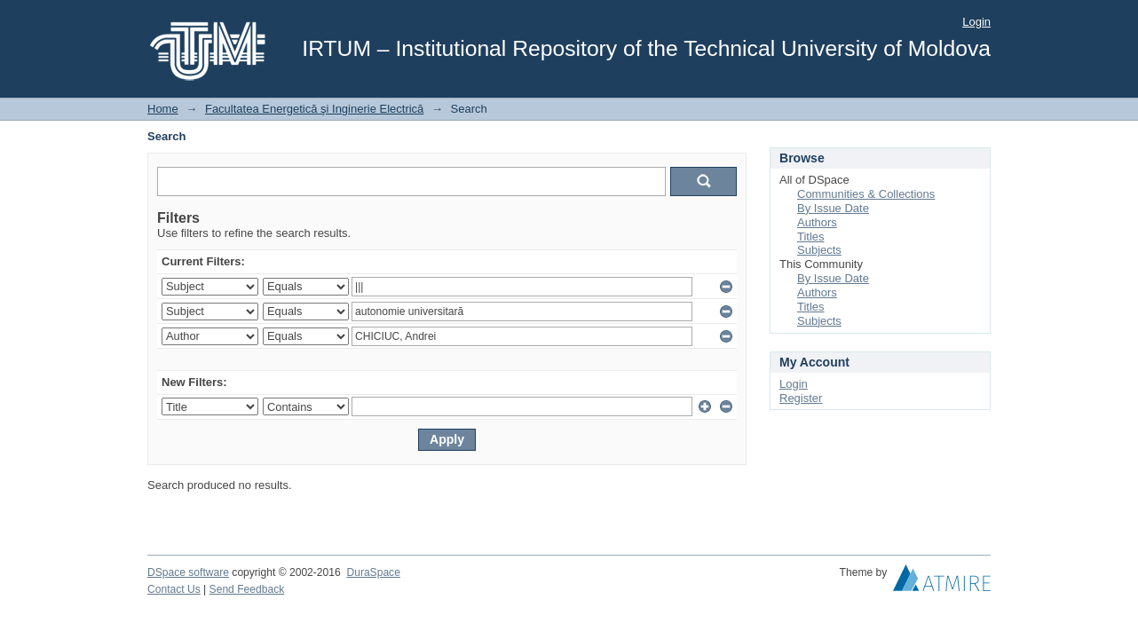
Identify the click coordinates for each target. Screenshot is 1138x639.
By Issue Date (833, 208)
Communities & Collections (866, 194)
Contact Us (174, 589)
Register (800, 398)
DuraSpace (372, 572)
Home (162, 108)
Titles (811, 236)
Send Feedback (247, 589)
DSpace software (188, 572)
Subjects (819, 249)
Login (976, 21)
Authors (817, 222)
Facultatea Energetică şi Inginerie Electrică (314, 108)
